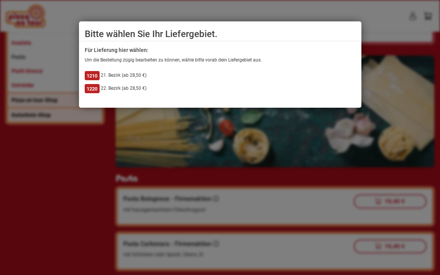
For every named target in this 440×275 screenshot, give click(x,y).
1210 (92, 76)
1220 (92, 89)
